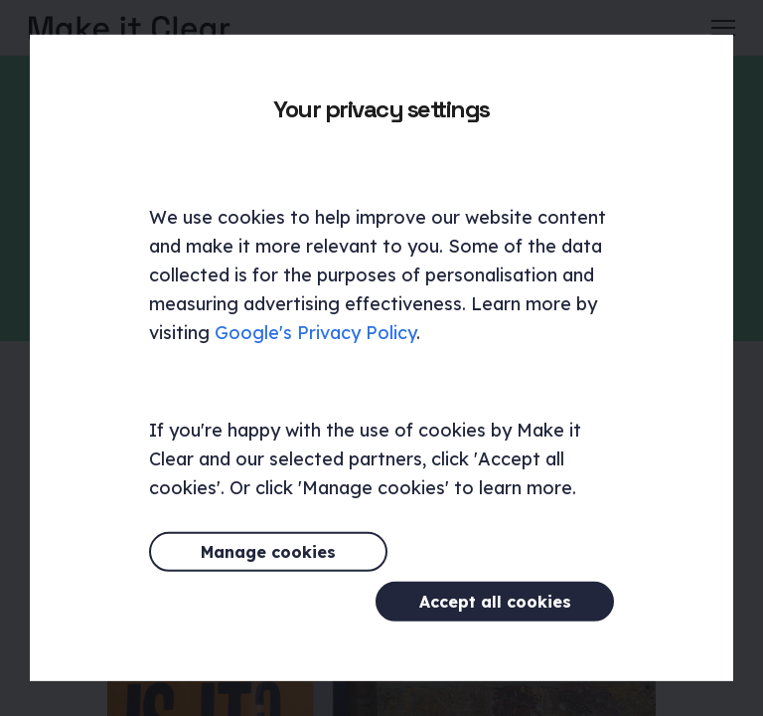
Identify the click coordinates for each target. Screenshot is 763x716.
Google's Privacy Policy (315, 357)
